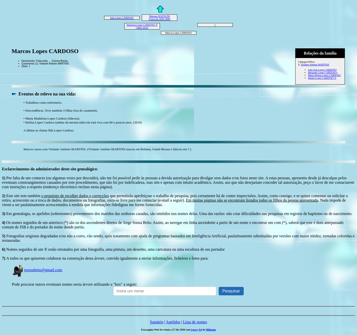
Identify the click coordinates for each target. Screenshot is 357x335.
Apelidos (173, 322)
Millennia (211, 329)
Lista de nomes (195, 322)
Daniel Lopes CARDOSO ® (322, 78)
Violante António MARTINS (314, 64)
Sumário (156, 322)
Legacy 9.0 (196, 329)
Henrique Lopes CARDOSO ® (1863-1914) (142, 26)
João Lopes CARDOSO (122, 17)
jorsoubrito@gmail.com (37, 270)
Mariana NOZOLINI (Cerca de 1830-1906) (160, 17)
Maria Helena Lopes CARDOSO (324, 75)
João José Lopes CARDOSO (322, 69)
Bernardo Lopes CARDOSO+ (323, 72)
